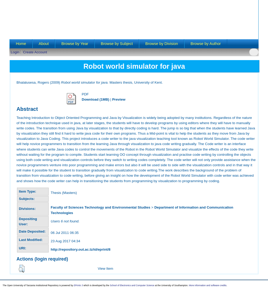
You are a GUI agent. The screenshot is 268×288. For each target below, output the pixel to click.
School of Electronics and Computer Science (132, 285)
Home (21, 44)
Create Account (35, 52)
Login (15, 52)
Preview (118, 99)
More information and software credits (208, 285)
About (44, 44)
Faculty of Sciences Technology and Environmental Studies (100, 207)
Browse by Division (161, 44)
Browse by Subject (117, 44)
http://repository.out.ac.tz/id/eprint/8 (80, 249)
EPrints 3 (78, 285)
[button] (22, 269)
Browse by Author (206, 44)
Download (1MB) (95, 99)
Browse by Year (74, 44)
